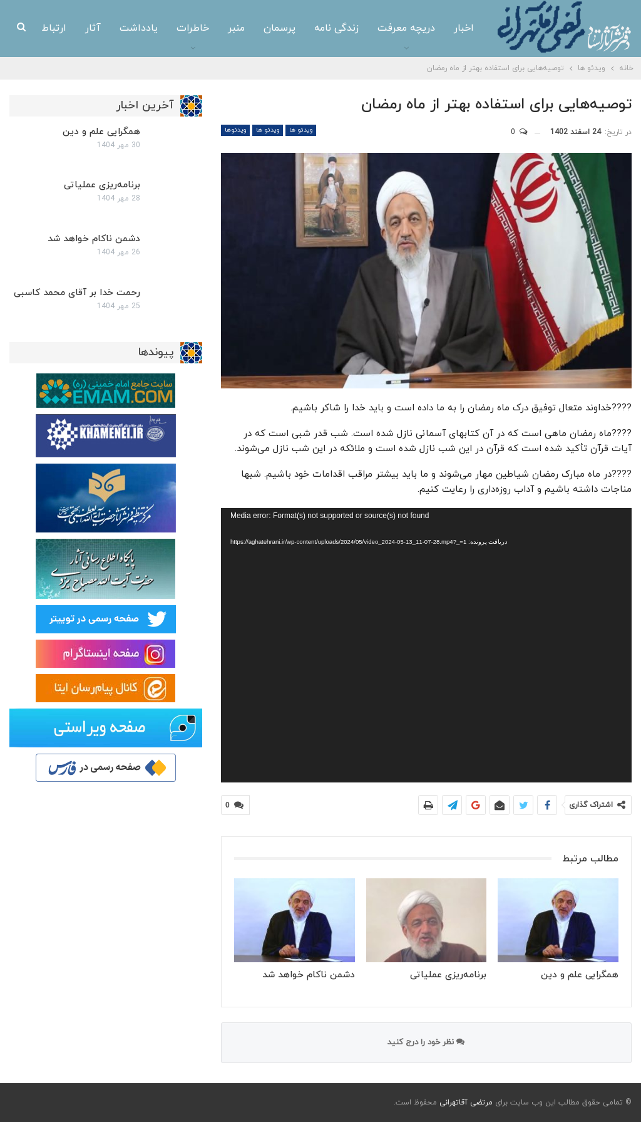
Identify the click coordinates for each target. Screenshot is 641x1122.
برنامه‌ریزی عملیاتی (102, 185)
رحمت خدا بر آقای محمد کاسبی (77, 292)
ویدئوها (235, 130)
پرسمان (246, 28)
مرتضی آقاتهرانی (466, 1103)
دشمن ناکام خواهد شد (94, 239)
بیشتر (55, 29)
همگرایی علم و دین (101, 131)
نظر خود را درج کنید (425, 1042)
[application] (426, 645)
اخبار (431, 28)
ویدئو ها (300, 130)
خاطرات (159, 28)
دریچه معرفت (373, 28)
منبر (203, 28)
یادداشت (105, 28)
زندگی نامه (303, 28)
